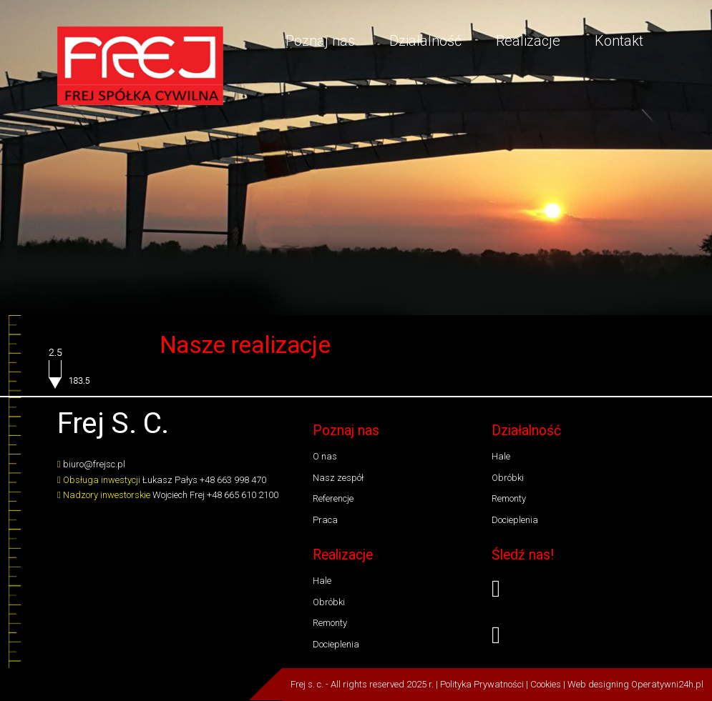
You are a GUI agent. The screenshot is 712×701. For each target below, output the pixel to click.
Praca (325, 519)
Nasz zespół (338, 477)
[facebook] (573, 589)
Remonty (509, 498)
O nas (325, 456)
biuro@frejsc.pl (94, 464)
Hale (501, 456)
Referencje (333, 498)
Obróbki (508, 477)
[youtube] (573, 636)
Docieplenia (515, 519)
